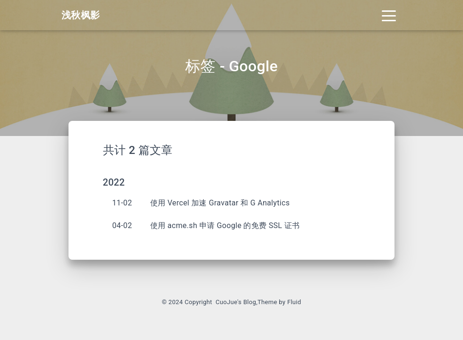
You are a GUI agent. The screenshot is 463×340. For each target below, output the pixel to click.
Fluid (294, 302)
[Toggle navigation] (389, 15)
